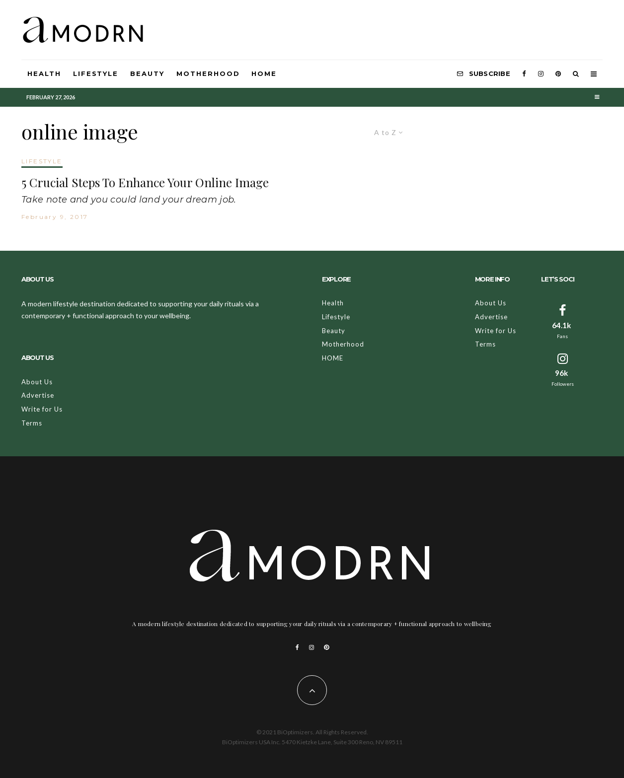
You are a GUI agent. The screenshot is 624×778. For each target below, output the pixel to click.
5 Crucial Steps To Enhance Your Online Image (145, 182)
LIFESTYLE (42, 161)
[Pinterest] (558, 74)
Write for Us (42, 409)
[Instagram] (540, 74)
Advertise (37, 395)
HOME (264, 73)
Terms (31, 423)
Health (44, 73)
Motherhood (208, 73)
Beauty (147, 73)
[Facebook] (524, 74)
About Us (37, 382)
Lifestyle (96, 73)
